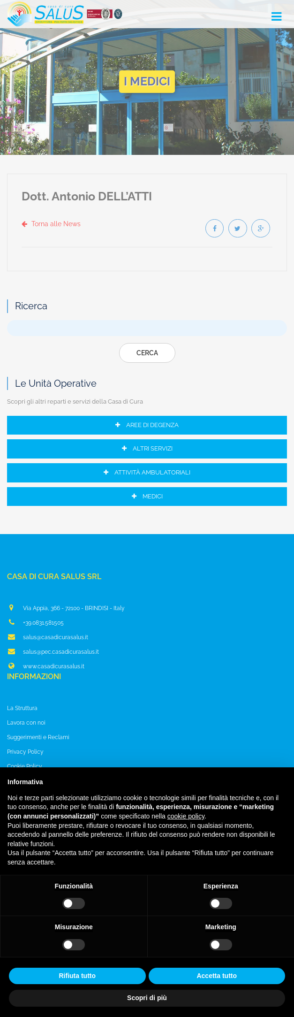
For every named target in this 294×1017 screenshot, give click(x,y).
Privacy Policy (25, 752)
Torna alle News (51, 224)
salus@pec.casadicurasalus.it (53, 651)
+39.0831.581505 (35, 622)
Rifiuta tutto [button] (77, 975)
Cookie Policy (24, 766)
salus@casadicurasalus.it (47, 637)
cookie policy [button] (185, 816)
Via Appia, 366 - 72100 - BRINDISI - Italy (66, 608)
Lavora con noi (26, 722)
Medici (147, 496)
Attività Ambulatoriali (147, 472)
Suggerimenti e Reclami (38, 737)
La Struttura (22, 708)
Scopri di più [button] (147, 998)
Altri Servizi (147, 448)
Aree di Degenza (147, 424)
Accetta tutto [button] (216, 975)
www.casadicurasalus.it (45, 666)
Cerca (147, 353)
